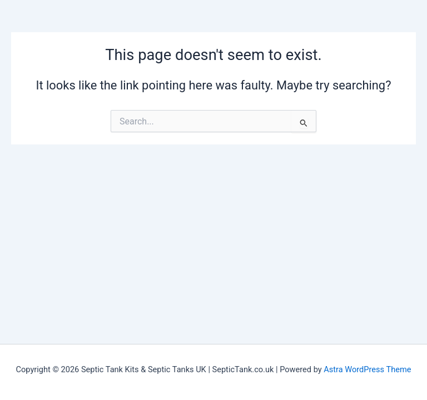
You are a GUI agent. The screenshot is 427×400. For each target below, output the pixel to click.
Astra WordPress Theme (367, 369)
